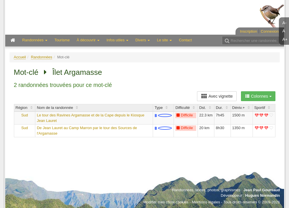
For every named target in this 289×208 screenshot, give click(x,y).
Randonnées (41, 57)
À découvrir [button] (88, 40)
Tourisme (62, 40)
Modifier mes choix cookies (165, 202)
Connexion (270, 31)
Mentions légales (206, 202)
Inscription (248, 31)
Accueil (20, 57)
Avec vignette (217, 96)
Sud (24, 115)
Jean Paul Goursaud (262, 190)
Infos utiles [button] (117, 40)
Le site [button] (164, 40)
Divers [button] (142, 40)
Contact (185, 40)
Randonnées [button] (34, 40)
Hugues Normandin (262, 195)
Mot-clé (26, 72)
